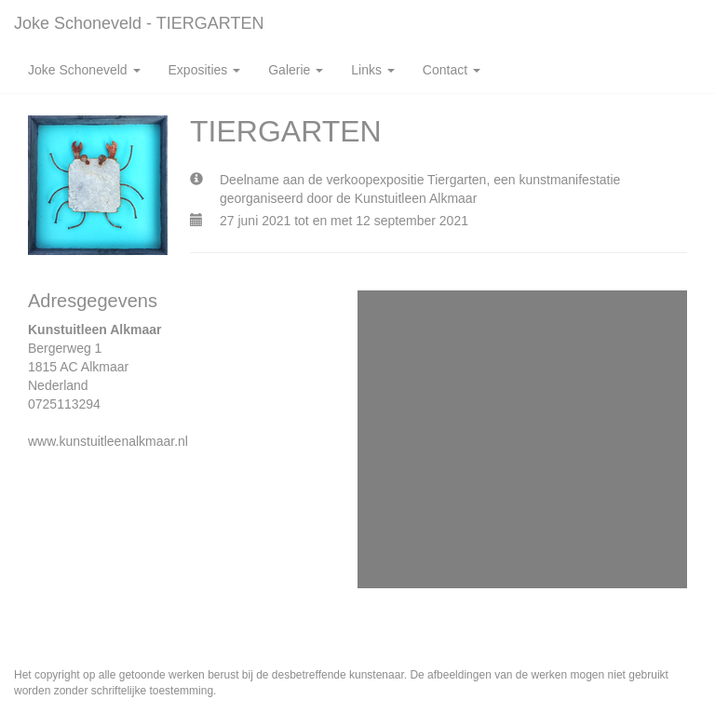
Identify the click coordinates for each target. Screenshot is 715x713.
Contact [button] (451, 69)
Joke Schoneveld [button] (84, 69)
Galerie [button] (295, 69)
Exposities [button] (205, 69)
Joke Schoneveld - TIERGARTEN (138, 23)
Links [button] (373, 69)
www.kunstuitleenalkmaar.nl (108, 441)
